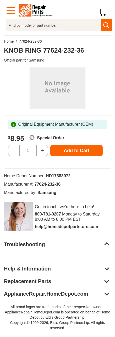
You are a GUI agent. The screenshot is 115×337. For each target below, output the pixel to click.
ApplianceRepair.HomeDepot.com (46, 294)
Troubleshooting (24, 244)
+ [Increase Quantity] (42, 150)
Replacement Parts (27, 281)
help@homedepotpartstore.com (66, 226)
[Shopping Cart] (105, 10)
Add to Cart (76, 150)
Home (9, 41)
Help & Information (27, 269)
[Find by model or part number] (53, 25)
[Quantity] (28, 150)
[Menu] (11, 11)
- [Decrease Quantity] (14, 150)
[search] (106, 25)
